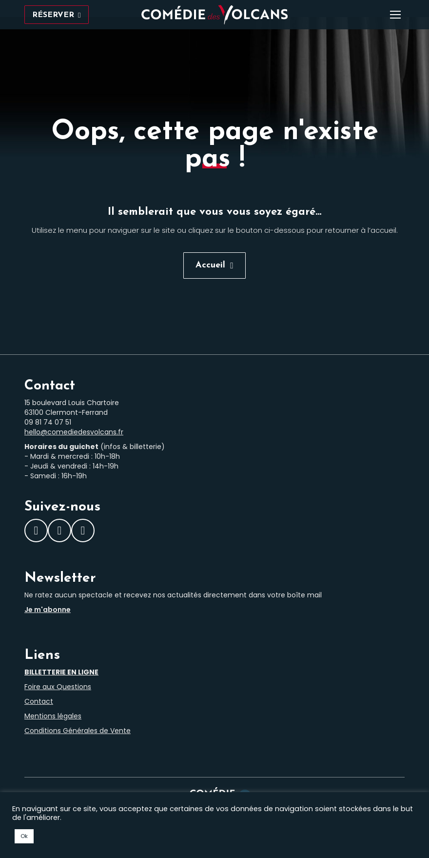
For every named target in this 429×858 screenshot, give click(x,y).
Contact (38, 701)
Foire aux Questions (57, 687)
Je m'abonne (47, 609)
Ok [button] (24, 836)
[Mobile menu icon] (395, 14)
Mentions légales (52, 716)
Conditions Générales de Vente (77, 730)
